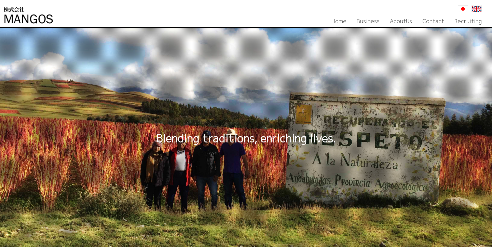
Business (368, 21)
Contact (433, 21)
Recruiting (468, 21)
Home (338, 21)
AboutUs (401, 21)
